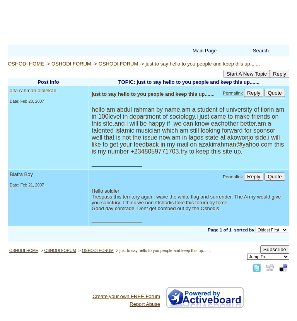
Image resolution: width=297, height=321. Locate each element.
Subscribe (274, 249)
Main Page (205, 51)
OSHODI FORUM (71, 64)
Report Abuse (145, 304)
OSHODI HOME (26, 64)
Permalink (233, 92)
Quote (275, 93)
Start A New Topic (247, 74)
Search (261, 51)
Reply (279, 74)
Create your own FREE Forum (126, 296)
